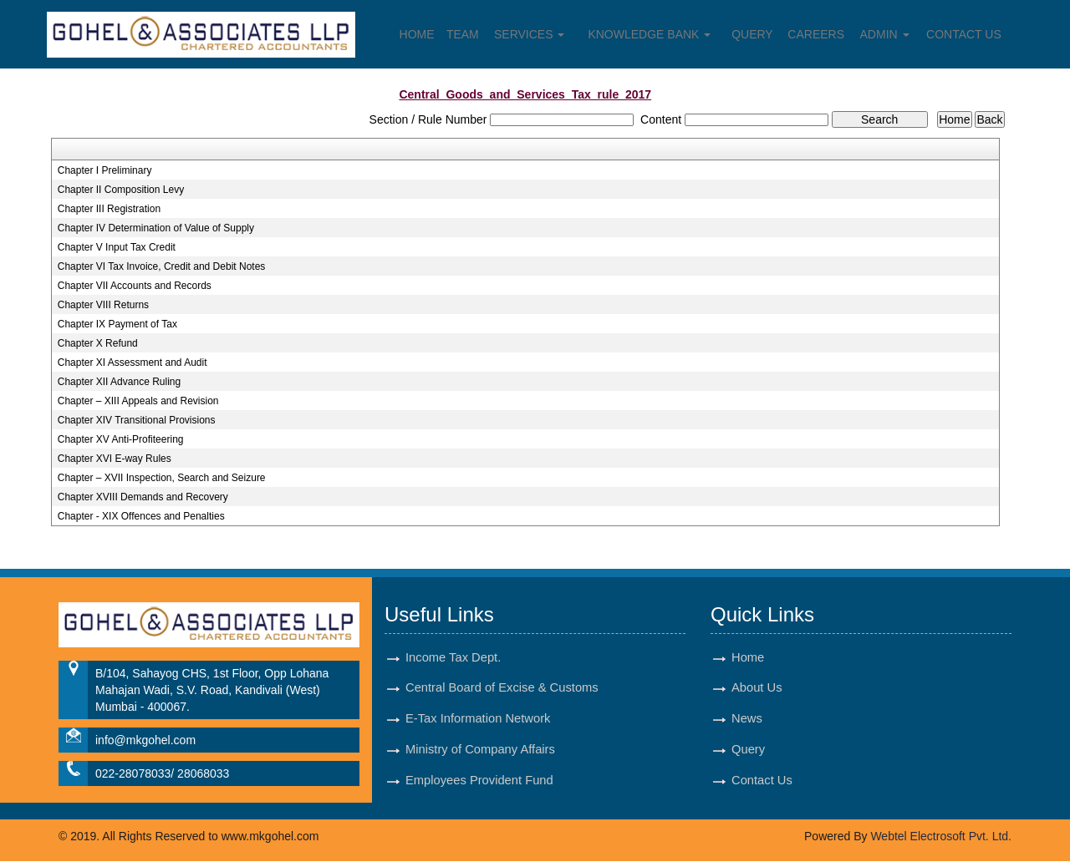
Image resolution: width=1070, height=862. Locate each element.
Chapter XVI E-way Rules (114, 458)
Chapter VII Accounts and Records (134, 286)
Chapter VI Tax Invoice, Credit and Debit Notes (162, 266)
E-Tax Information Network (478, 719)
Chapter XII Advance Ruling (119, 382)
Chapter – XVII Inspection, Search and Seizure (162, 478)
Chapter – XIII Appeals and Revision (138, 401)
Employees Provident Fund (479, 781)
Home (416, 34)
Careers (816, 34)
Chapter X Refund (98, 343)
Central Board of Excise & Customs (502, 688)
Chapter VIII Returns (103, 305)
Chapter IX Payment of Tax (117, 324)
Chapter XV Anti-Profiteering (121, 439)
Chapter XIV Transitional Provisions (137, 420)
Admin (885, 34)
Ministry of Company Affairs (480, 750)
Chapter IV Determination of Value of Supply (156, 228)
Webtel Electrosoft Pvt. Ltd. (940, 837)
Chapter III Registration (109, 209)
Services (529, 34)
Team (462, 34)
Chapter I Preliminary (105, 170)
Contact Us (964, 34)
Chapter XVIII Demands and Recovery (143, 497)
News (746, 719)
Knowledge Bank (649, 34)
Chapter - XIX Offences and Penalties (141, 516)
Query (752, 34)
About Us (756, 688)
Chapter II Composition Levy (121, 189)
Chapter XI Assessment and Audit (132, 362)
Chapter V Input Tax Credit (117, 247)
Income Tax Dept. (453, 657)
